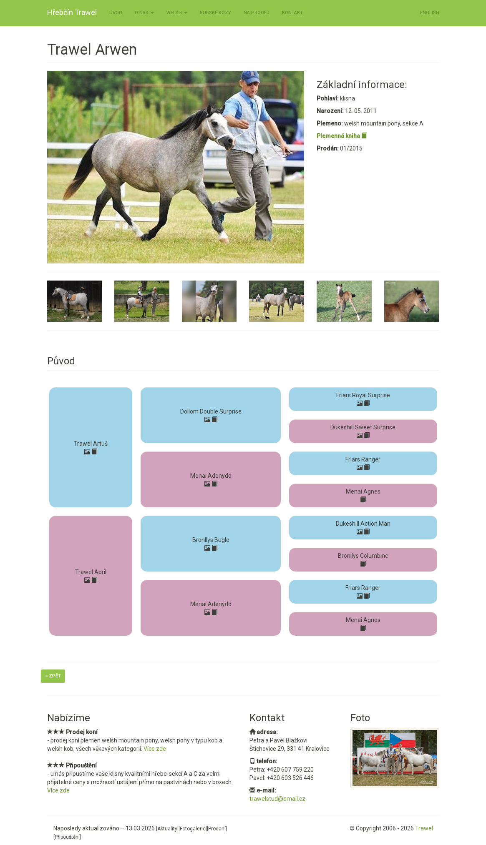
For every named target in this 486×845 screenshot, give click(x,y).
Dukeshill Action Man (363, 523)
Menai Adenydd (211, 475)
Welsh (176, 12)
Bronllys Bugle (210, 540)
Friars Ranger (362, 459)
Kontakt (292, 12)
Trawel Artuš (91, 443)
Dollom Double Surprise (211, 411)
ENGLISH (429, 12)
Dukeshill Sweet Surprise (362, 427)
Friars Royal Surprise (363, 395)
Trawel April (90, 572)
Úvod (115, 12)
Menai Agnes (363, 491)
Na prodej (256, 12)
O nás (144, 12)
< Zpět (53, 676)
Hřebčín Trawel (72, 12)
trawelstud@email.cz (277, 798)
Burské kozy (215, 12)
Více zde (155, 748)
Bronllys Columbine (363, 555)
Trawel (424, 828)
